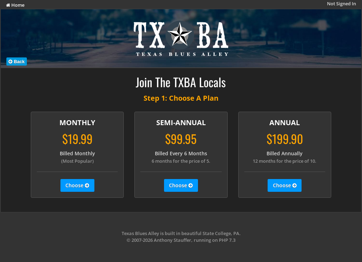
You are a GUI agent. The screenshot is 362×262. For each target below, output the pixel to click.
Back (16, 61)
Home (15, 5)
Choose (77, 185)
